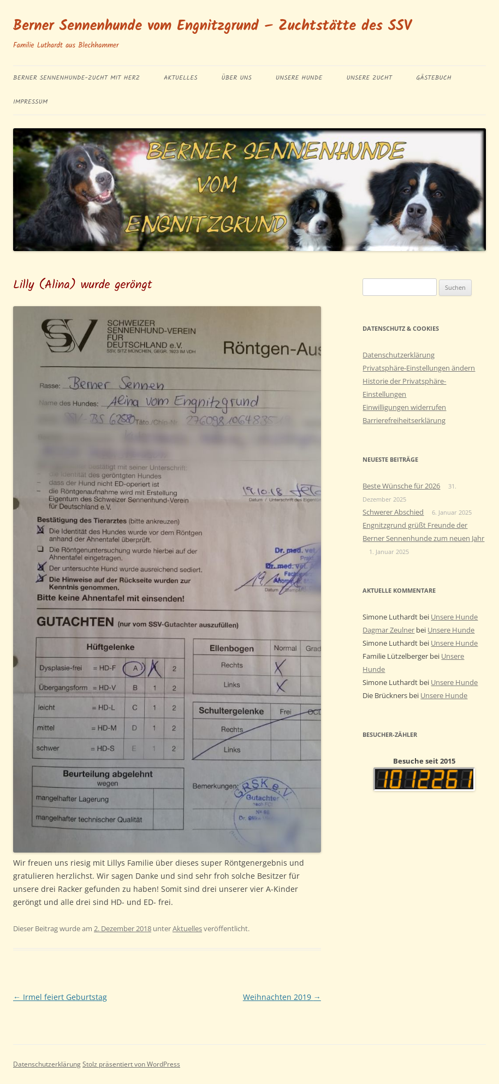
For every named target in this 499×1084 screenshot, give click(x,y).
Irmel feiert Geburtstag (60, 997)
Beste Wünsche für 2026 (401, 486)
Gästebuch (434, 78)
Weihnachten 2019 (282, 997)
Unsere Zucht (369, 78)
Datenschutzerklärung (399, 355)
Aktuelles (181, 78)
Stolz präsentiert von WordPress (131, 1064)
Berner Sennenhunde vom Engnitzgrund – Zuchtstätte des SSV (212, 26)
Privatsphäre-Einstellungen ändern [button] (419, 368)
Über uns (237, 78)
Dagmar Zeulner (388, 630)
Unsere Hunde (299, 78)
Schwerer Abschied (393, 512)
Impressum (30, 102)
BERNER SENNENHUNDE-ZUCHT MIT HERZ (76, 78)
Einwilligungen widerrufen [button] (404, 407)
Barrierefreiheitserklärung (404, 420)
